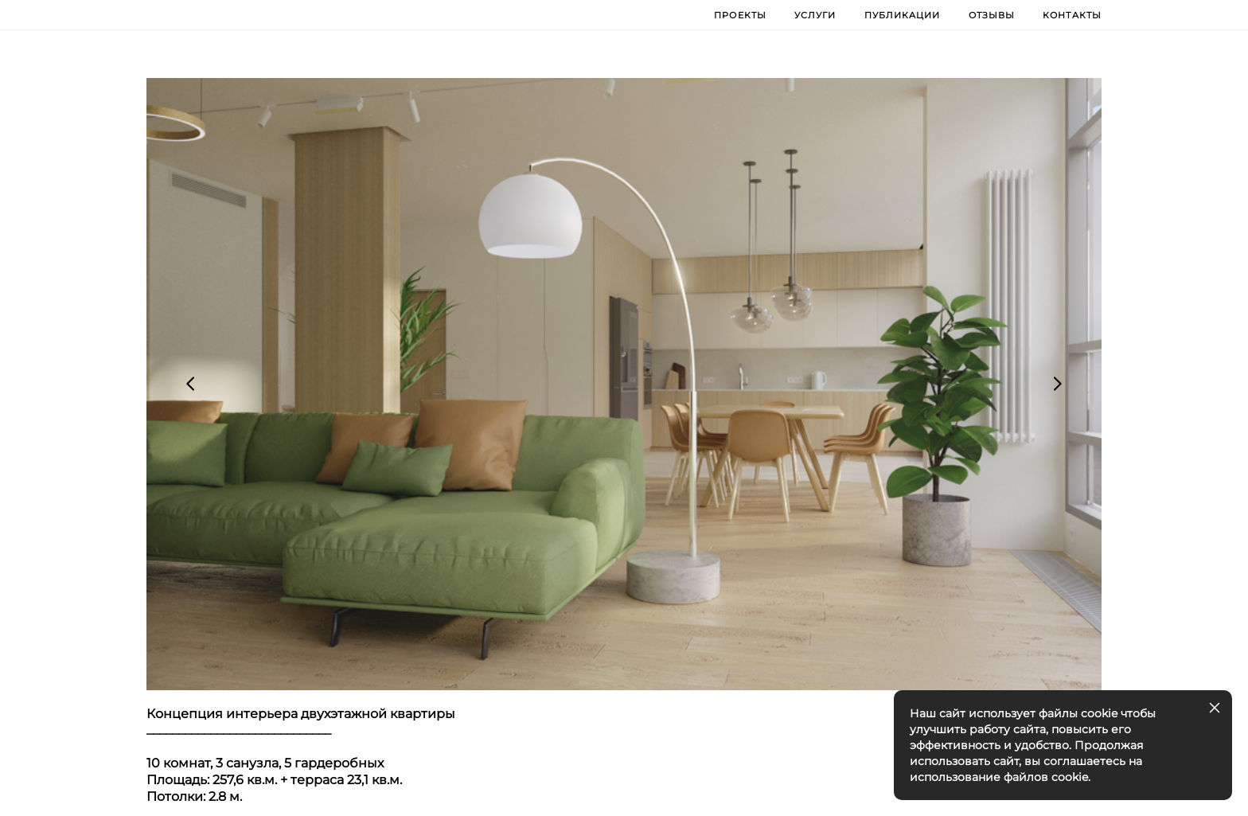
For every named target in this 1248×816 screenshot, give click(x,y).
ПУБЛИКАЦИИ (902, 14)
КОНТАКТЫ (1072, 14)
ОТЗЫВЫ (992, 14)
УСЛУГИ (815, 14)
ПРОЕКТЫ (740, 14)
